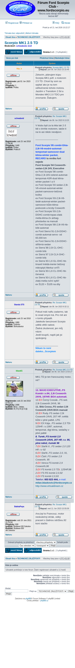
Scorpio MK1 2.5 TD (21, 43)
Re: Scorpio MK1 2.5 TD (62, 370)
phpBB (28, 599)
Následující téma (62, 58)
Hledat (65, 23)
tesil (30, 46)
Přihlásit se (26, 23)
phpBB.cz (44, 601)
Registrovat (11, 23)
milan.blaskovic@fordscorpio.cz (53, 482)
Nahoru (8, 109)
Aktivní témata (32, 33)
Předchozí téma (46, 58)
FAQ (55, 23)
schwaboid (21, 46)
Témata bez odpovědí (14, 33)
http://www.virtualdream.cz (49, 486)
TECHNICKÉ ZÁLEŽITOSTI (28, 37)
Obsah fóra (10, 37)
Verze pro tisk (12, 58)
